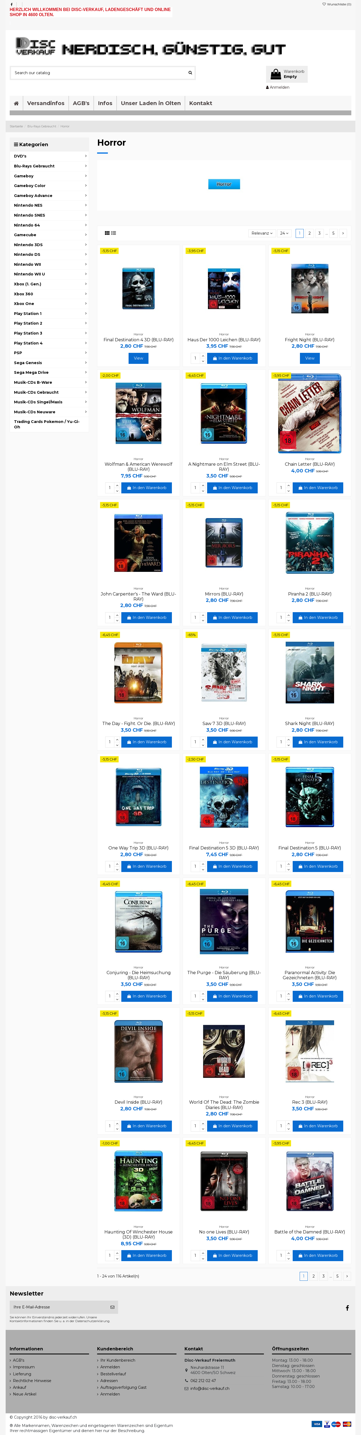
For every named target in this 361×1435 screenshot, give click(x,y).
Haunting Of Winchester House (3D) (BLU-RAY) (138, 1234)
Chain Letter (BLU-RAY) (310, 464)
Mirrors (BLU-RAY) (224, 594)
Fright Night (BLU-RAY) (310, 339)
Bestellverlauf (113, 1374)
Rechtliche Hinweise (32, 1380)
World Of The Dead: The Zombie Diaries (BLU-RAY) (224, 1105)
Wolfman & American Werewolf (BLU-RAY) (138, 467)
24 (284, 233)
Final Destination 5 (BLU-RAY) (309, 848)
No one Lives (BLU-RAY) (224, 1232)
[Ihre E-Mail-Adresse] (58, 1307)
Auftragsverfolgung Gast (123, 1387)
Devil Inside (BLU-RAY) (138, 1102)
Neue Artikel (24, 1394)
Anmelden (110, 1367)
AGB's (18, 1360)
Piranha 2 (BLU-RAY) (310, 594)
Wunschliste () (336, 4)
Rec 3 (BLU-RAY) (310, 1102)
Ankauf (19, 1387)
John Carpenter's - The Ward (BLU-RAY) (138, 596)
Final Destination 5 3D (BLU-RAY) (224, 848)
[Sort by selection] (262, 233)
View (138, 358)
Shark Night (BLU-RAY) (309, 723)
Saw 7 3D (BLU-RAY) (224, 723)
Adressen (109, 1380)
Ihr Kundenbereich (117, 1360)
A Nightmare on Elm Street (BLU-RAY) (224, 467)
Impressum (24, 1367)
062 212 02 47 (203, 1380)
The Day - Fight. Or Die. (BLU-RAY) (138, 723)
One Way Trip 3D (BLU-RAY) (138, 848)
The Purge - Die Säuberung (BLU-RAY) (224, 975)
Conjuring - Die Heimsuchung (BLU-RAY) (139, 975)
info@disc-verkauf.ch (209, 1388)
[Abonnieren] (112, 1307)
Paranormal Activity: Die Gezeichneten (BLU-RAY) (310, 975)
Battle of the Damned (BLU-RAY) (309, 1232)
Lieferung (22, 1374)
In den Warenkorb (232, 358)
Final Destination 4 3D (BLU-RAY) (139, 339)
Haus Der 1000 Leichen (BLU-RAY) (224, 339)
